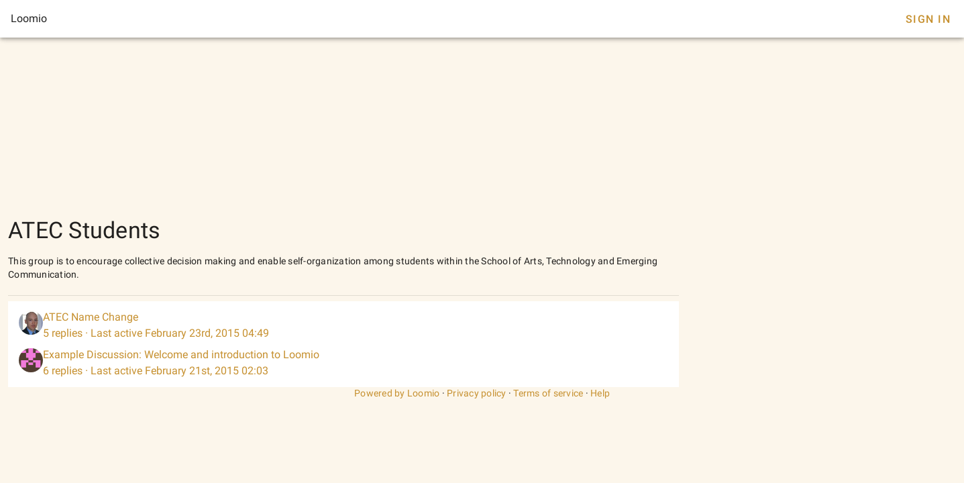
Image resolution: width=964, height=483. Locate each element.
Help (600, 393)
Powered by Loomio (396, 393)
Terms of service (548, 393)
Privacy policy (476, 393)
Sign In (928, 19)
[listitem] (343, 325)
